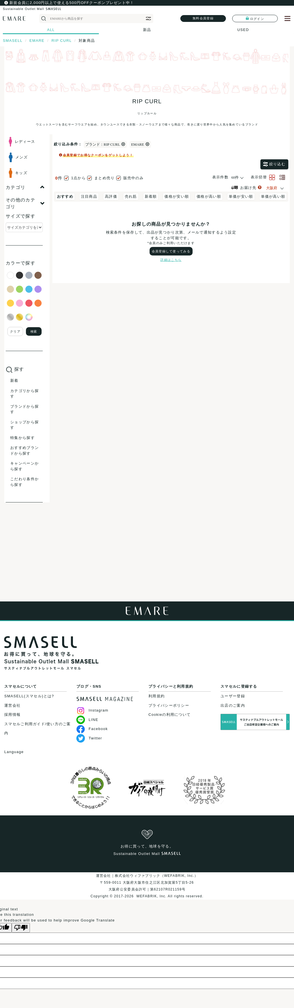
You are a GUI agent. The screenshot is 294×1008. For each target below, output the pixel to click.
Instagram (92, 710)
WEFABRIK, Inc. (151, 896)
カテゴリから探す (24, 394)
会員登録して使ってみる (171, 251)
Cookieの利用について (169, 714)
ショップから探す (24, 425)
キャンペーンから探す (24, 466)
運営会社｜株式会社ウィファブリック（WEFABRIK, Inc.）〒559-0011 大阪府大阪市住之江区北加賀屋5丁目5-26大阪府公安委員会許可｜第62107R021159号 (147, 882)
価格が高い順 (209, 196)
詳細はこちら (170, 259)
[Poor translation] (21, 928)
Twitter (89, 738)
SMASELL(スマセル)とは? (29, 696)
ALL (51, 30)
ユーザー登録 (232, 696)
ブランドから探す (24, 409)
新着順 (151, 196)
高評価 (111, 196)
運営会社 (12, 705)
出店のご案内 (232, 705)
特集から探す (22, 438)
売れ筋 (131, 196)
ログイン (255, 18)
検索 (33, 331)
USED (243, 30)
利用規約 (156, 696)
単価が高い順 (273, 196)
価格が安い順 (176, 196)
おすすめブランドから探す (24, 450)
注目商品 (89, 196)
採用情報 (12, 714)
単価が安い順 (241, 196)
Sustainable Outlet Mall (32, 9)
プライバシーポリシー (168, 705)
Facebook (92, 729)
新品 (147, 30)
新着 (14, 380)
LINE (87, 720)
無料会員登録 (203, 18)
